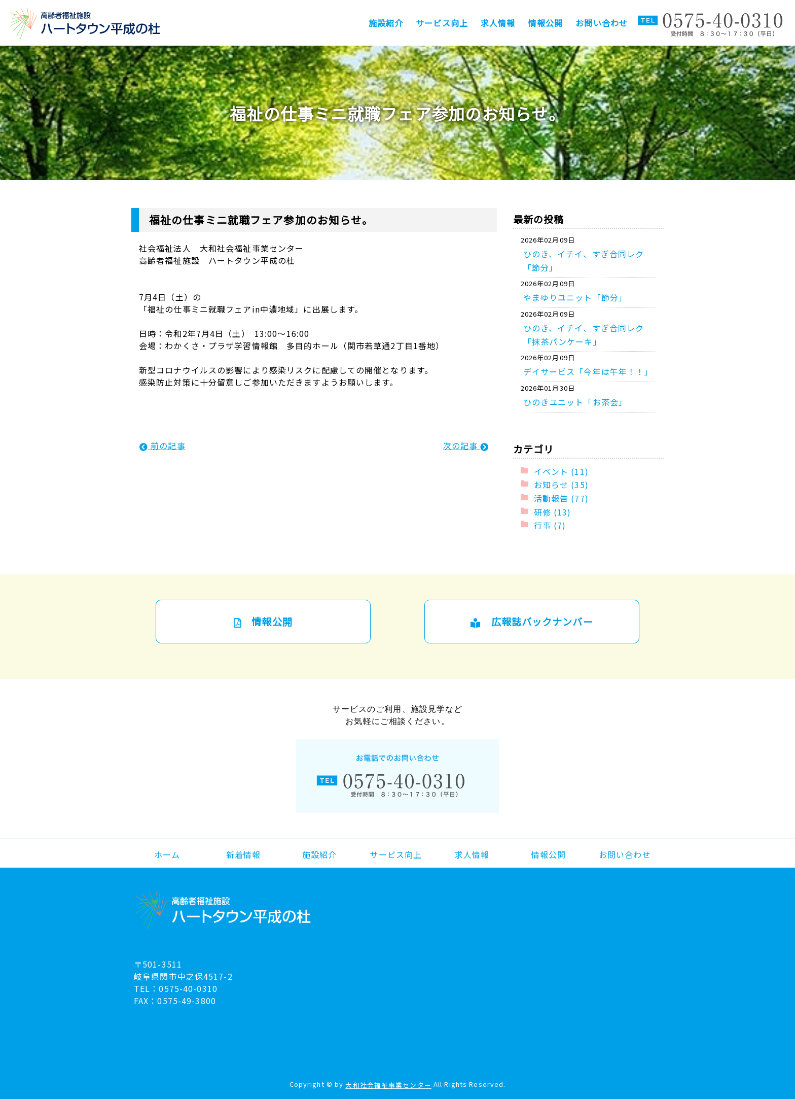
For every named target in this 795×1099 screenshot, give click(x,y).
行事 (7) (550, 525)
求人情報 (498, 23)
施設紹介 (386, 23)
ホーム (167, 854)
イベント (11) (561, 471)
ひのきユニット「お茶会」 (575, 402)
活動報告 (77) (561, 498)
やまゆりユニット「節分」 (575, 297)
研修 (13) (552, 511)
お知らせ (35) (561, 484)
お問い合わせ (601, 23)
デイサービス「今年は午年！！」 (588, 371)
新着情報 (243, 854)
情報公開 (545, 23)
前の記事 (162, 445)
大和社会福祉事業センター (388, 1085)
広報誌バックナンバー (532, 621)
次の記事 (466, 445)
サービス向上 (442, 23)
